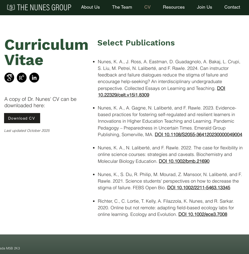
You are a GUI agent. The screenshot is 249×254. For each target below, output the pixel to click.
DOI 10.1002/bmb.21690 (184, 161)
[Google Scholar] (9, 78)
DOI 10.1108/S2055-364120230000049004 (198, 134)
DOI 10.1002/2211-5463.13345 (198, 187)
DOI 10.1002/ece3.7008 (202, 214)
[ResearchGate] (22, 78)
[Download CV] (22, 118)
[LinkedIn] (34, 78)
